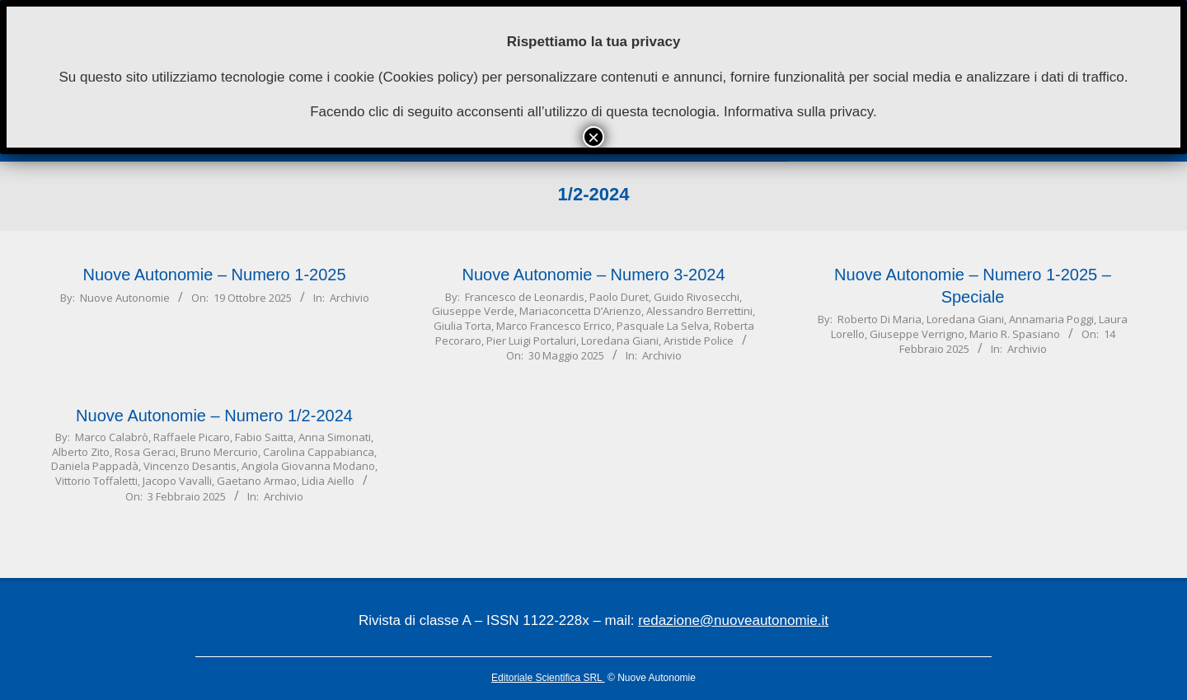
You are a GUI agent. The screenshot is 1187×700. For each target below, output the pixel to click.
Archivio (349, 297)
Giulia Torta (462, 325)
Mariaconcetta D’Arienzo (580, 310)
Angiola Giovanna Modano (308, 465)
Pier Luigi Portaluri (531, 340)
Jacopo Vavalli (177, 480)
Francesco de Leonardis (524, 296)
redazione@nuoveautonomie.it (733, 620)
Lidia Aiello (328, 480)
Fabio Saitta (264, 437)
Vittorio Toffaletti (96, 480)
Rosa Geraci (145, 451)
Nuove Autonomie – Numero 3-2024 (593, 274)
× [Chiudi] (593, 137)
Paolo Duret (619, 296)
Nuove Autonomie (125, 297)
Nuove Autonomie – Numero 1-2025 (213, 274)
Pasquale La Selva (663, 325)
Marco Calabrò (111, 437)
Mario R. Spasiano (1014, 334)
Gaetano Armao (257, 480)
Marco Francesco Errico (554, 325)
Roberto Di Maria (879, 319)
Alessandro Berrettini (699, 310)
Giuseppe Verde (473, 310)
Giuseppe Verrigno (917, 334)
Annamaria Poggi (1051, 319)
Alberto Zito (81, 451)
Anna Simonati (334, 437)
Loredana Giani (620, 340)
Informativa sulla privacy (798, 112)
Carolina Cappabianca (318, 451)
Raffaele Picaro (191, 437)
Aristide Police (699, 340)
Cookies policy (428, 77)
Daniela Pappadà (94, 465)
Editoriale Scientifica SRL (548, 678)
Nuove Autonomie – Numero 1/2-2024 (214, 415)
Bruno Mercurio (219, 451)
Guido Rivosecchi (696, 296)
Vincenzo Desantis (190, 465)
